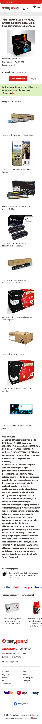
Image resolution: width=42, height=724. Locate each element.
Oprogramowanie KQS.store (14, 718)
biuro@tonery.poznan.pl (10, 661)
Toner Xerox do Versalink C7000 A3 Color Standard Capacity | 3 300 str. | (15, 281)
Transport (27, 680)
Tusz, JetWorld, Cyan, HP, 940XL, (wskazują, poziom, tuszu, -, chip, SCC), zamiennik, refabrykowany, (23, 575)
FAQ (3, 680)
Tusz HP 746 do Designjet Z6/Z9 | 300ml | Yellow (16, 426)
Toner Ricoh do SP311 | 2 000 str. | (14, 354)
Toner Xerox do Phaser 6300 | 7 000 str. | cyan (17, 135)
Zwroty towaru (7, 684)
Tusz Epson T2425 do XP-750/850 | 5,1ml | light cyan (17, 170)
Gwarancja (27, 674)
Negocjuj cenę (28, 677)
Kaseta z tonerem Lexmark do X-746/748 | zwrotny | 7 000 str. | (16, 207)
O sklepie (5, 671)
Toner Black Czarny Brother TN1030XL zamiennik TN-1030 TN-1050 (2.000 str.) (12, 621)
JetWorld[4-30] (15, 59)
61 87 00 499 (8, 2)
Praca (25, 671)
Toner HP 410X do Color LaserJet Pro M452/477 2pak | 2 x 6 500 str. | (14, 244)
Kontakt (5, 677)
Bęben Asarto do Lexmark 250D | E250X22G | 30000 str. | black (17, 318)
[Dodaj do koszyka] (18, 78)
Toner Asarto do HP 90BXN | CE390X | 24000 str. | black (17, 389)
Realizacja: (30, 718)
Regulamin (6, 674)
